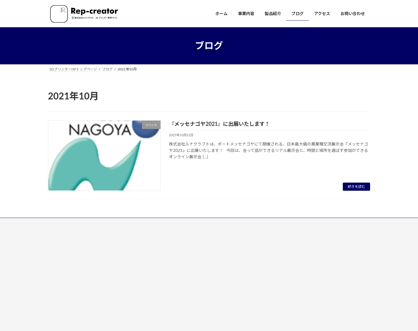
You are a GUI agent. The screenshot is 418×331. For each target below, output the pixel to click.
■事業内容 (170, 247)
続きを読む (356, 186)
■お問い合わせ (174, 297)
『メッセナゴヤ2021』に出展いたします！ (219, 124)
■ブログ (169, 277)
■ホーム (169, 237)
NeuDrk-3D (174, 267)
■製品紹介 (170, 257)
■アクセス (170, 287)
